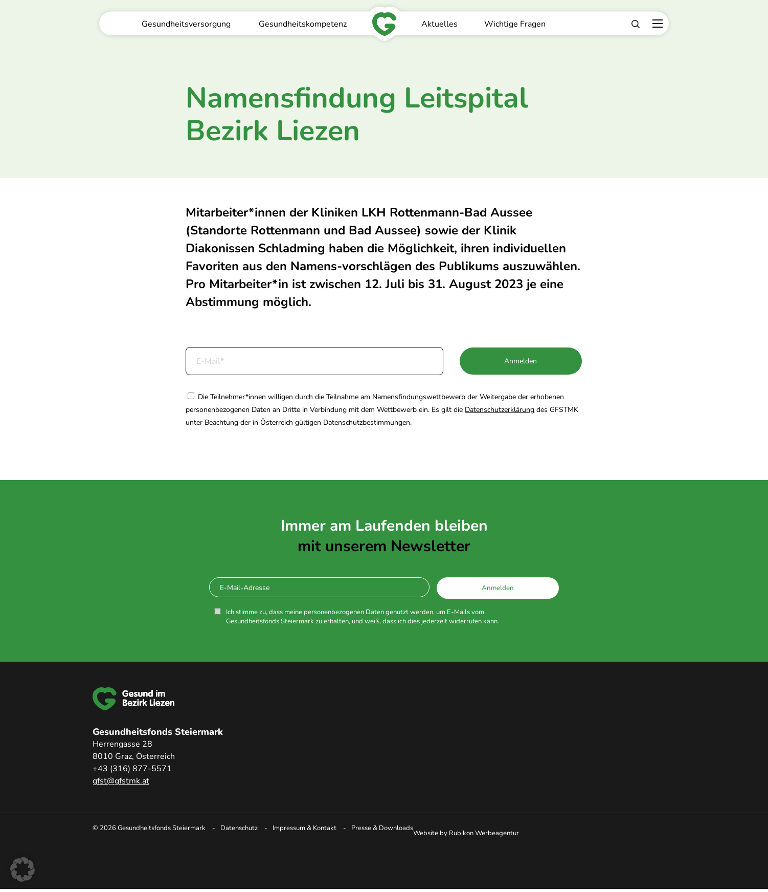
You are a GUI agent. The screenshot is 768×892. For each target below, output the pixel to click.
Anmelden (520, 361)
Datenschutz (239, 828)
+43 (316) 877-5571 (132, 768)
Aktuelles (439, 24)
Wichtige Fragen (515, 24)
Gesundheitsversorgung (186, 24)
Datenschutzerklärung (499, 410)
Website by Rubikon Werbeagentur (466, 833)
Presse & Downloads (382, 828)
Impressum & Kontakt (304, 828)
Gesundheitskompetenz (303, 24)
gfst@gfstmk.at (121, 781)
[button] (22, 869)
